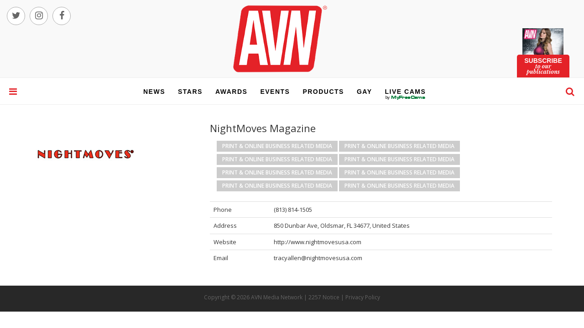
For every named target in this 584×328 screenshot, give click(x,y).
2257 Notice (323, 297)
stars (190, 91)
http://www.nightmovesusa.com (317, 242)
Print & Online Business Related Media (277, 146)
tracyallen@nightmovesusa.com (318, 258)
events (275, 91)
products (323, 91)
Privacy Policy (362, 297)
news (154, 91)
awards (231, 91)
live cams (405, 97)
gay (364, 91)
